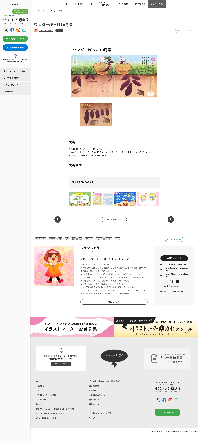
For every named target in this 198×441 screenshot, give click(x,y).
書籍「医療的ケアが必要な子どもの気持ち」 (79, 198)
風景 (84, 239)
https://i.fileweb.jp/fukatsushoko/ (174, 275)
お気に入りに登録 (174, 239)
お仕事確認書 (95, 386)
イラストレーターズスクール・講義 (52, 418)
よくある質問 (123, 4)
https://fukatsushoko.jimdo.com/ (174, 269)
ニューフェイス (11, 85)
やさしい (106, 239)
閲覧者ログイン (15, 38)
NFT (92, 422)
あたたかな (94, 239)
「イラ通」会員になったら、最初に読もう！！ (109, 381)
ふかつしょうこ (46, 30)
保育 (70, 239)
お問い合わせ (140, 4)
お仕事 (59, 30)
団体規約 (93, 392)
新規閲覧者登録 (15, 47)
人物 (63, 239)
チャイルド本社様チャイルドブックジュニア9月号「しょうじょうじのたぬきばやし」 (124, 199)
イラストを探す (11, 78)
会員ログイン (157, 3)
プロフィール (113, 301)
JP (12, 4)
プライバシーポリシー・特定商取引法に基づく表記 (58, 413)
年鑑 (90, 4)
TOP (38, 381)
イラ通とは (78, 4)
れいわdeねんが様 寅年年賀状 (147, 199)
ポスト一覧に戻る (113, 219)
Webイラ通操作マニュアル (48, 423)
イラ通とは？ (41, 386)
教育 (77, 239)
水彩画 (125, 239)
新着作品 (9, 91)
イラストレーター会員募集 (105, 3)
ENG (17, 4)
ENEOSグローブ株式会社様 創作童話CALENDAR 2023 (102, 198)
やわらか (116, 239)
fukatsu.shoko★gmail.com (173, 265)
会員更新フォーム (96, 402)
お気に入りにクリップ (180, 30)
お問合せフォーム (174, 258)
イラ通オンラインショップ (101, 417)
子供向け (54, 239)
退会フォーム (95, 407)
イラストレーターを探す (15, 71)
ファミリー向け (41, 239)
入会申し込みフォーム (98, 397)
